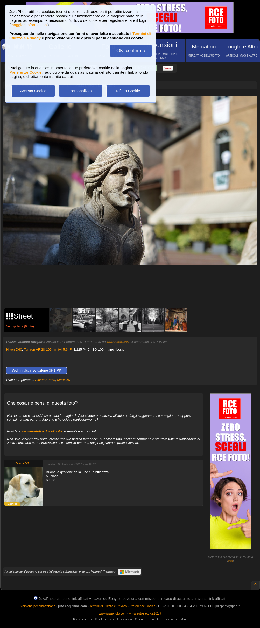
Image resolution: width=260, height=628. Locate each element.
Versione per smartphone (37, 606)
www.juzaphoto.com (113, 613)
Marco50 (63, 380)
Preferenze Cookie (25, 72)
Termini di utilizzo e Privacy (108, 606)
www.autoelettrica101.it (145, 613)
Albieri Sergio (45, 380)
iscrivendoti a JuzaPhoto (42, 431)
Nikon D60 (14, 349)
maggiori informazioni (29, 25)
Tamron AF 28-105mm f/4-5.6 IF (48, 349)
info (230, 560)
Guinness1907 (118, 342)
